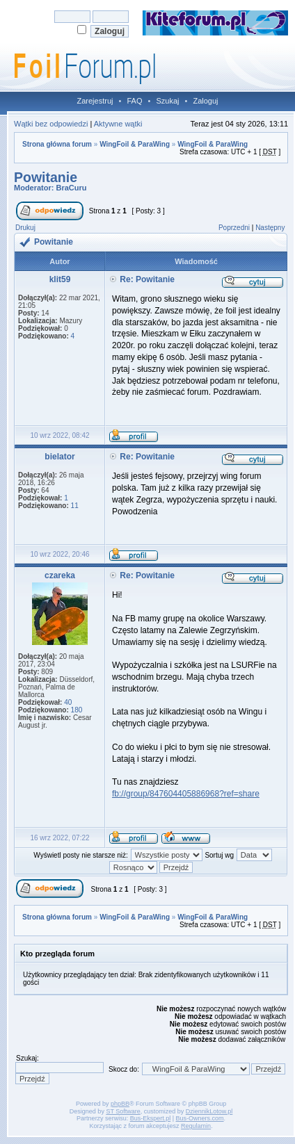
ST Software (123, 1111)
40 (68, 702)
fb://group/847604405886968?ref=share (186, 794)
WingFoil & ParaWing (134, 144)
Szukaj (167, 101)
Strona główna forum (57, 144)
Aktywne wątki (118, 124)
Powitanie (45, 177)
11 (75, 505)
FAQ (134, 101)
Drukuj (25, 227)
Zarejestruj (95, 101)
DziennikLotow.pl (209, 1111)
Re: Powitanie (147, 279)
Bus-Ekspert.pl (150, 1118)
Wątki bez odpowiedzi (51, 124)
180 (77, 710)
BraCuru (71, 187)
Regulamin (196, 1125)
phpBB (120, 1103)
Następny (270, 227)
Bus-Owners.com (200, 1118)
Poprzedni (234, 227)
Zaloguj (205, 101)
